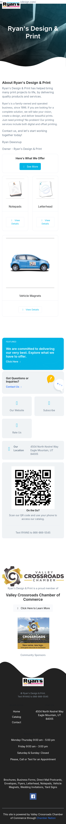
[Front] (12, 5)
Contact (16, 722)
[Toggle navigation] (60, 5)
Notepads (15, 206)
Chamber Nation (46, 817)
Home (16, 711)
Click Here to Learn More (33, 608)
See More (30, 166)
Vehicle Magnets (30, 295)
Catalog (16, 716)
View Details (15, 222)
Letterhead (45, 206)
